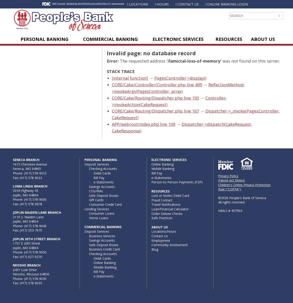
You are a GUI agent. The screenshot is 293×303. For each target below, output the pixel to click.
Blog (154, 249)
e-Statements (104, 182)
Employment (160, 240)
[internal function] (130, 78)
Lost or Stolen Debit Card (170, 195)
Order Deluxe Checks (167, 213)
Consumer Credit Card (105, 204)
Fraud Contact (161, 200)
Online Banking (105, 263)
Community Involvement (169, 245)
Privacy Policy (228, 176)
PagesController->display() (180, 78)
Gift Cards (96, 200)
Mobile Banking (105, 267)
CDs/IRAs (96, 191)
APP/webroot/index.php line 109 (143, 124)
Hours (163, 4)
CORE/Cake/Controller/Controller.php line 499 (157, 84)
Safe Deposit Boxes (103, 195)
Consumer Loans (101, 213)
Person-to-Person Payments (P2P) (177, 182)
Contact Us (188, 4)
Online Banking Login (227, 4)
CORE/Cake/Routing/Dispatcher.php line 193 (155, 98)
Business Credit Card (104, 249)
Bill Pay (99, 178)
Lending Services (96, 209)
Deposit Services (96, 164)
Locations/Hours (163, 231)
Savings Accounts (102, 186)
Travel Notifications (165, 204)
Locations (138, 4)
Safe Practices (161, 218)
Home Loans (98, 218)
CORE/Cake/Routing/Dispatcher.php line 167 (155, 111)
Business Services (102, 236)
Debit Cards (102, 173)
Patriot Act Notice (231, 180)
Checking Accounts (103, 168)
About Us (263, 39)
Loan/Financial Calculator (170, 209)
